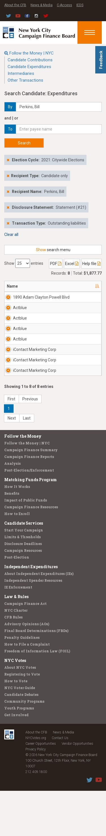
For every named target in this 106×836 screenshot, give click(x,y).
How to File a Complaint (27, 689)
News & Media (42, 5)
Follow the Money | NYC (31, 53)
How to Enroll (17, 559)
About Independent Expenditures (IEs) (38, 618)
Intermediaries (21, 73)
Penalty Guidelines (22, 682)
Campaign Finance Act (25, 648)
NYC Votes (15, 705)
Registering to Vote (22, 719)
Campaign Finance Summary (31, 495)
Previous (30, 444)
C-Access (64, 5)
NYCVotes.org (35, 783)
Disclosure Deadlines (23, 589)
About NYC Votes (20, 712)
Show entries (23, 263)
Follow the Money (23, 481)
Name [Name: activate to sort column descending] (12, 286)
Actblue (20, 313)
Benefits (11, 538)
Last (27, 463)
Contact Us (60, 783)
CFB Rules (13, 662)
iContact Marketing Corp (30, 380)
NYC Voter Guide (19, 733)
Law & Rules (16, 641)
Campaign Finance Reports (29, 502)
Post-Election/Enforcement (29, 515)
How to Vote (15, 726)
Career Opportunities (40, 789)
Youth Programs (19, 753)
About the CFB (15, 5)
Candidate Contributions (30, 59)
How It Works (17, 531)
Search (24, 143)
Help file (91, 263)
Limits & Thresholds (22, 582)
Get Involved (16, 760)
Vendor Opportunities (77, 789)
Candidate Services (23, 568)
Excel (72, 263)
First (11, 444)
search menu (53, 249)
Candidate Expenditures (29, 66)
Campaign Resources (23, 595)
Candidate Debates (21, 739)
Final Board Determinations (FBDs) (36, 676)
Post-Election (16, 602)
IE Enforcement (18, 632)
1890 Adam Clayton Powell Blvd (30, 300)
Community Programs (24, 746)
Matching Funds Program (30, 524)
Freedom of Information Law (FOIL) (37, 696)
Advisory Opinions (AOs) (26, 669)
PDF (55, 263)
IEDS (79, 5)
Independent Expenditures (31, 611)
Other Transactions (25, 80)
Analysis (12, 508)
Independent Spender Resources (33, 625)
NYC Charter (15, 655)
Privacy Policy (35, 794)
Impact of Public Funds (25, 545)
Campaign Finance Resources (31, 552)
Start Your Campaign (23, 575)
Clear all (11, 234)
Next (12, 463)
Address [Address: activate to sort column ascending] (64, 286)
